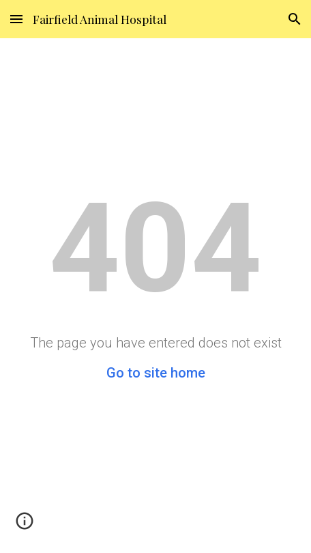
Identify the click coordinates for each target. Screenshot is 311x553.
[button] (16, 19)
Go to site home (155, 373)
